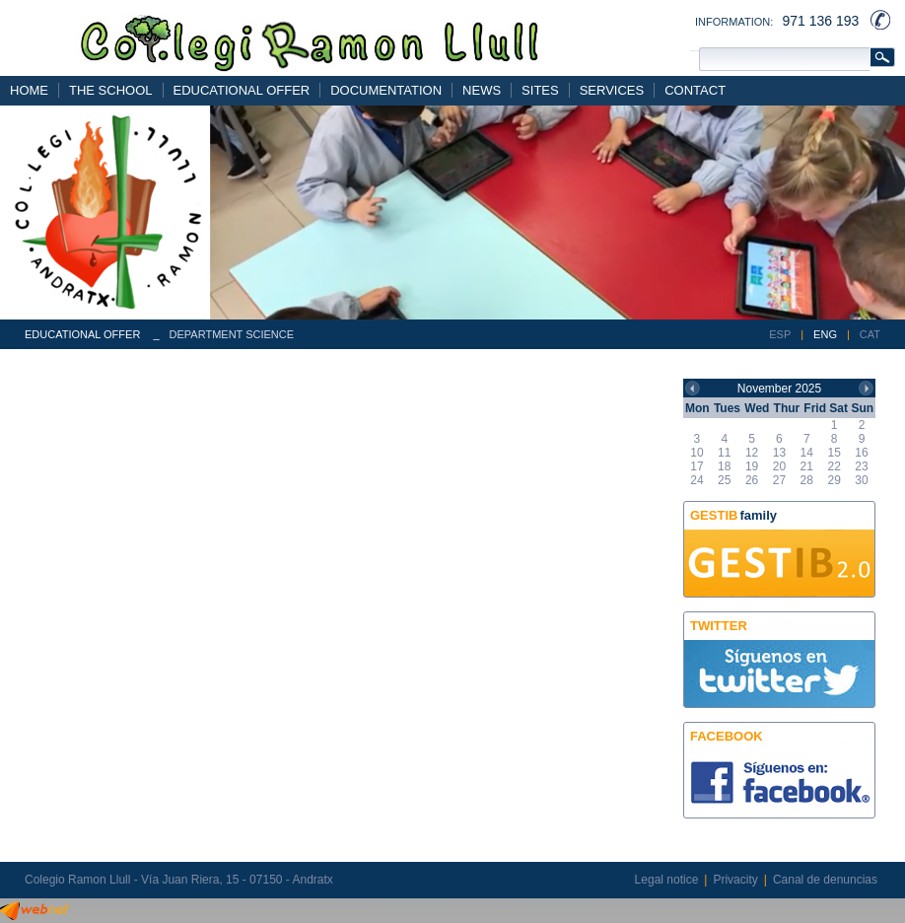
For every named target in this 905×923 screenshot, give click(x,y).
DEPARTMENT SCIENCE (232, 334)
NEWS (481, 90)
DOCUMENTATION (386, 90)
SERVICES (612, 90)
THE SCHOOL (111, 90)
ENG (825, 334)
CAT (870, 334)
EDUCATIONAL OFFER (242, 90)
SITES (540, 90)
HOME (29, 90)
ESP (780, 334)
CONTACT (695, 90)
